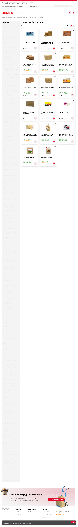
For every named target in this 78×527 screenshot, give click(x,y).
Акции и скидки (19, 512)
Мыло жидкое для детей (11, 98)
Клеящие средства (7, 239)
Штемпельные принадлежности (10, 470)
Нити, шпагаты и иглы (8, 318)
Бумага (5, 43)
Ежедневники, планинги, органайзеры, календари (9, 198)
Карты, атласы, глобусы (8, 226)
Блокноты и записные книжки (9, 37)
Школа (4, 466)
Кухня (4, 271)
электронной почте (31, 498)
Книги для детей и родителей (10, 247)
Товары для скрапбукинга (9, 430)
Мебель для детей (7, 278)
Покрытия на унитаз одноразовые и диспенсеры (9, 359)
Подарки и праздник (7, 352)
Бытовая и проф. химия (8, 52)
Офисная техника (7, 331)
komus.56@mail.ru (34, 6)
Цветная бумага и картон (9, 461)
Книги (4, 244)
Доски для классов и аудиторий (10, 193)
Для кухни (5, 182)
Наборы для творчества (8, 308)
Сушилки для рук (8, 145)
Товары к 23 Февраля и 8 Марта (10, 433)
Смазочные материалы (8, 392)
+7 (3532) (22, 2)
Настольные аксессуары (8, 315)
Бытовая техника (7, 55)
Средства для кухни (7, 397)
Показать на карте (60, 514)
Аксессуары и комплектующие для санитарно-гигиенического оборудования (12, 71)
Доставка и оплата (31, 511)
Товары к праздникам (8, 435)
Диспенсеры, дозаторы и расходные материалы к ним (9, 174)
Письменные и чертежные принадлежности (9, 349)
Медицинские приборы (8, 293)
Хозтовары (5, 447)
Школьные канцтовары (8, 468)
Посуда (5, 362)
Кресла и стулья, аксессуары (9, 266)
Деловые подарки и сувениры (10, 157)
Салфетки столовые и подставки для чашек (9, 139)
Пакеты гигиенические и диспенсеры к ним (10, 118)
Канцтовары (6, 220)
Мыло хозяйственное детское (10, 109)
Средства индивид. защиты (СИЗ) (10, 402)
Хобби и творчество (7, 442)
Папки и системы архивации (9, 337)
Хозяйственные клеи (8, 451)
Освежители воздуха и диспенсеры (8, 325)
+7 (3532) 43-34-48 (23, 3)
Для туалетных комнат (8, 185)
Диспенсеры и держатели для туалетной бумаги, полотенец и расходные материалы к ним (11, 76)
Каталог (17, 511)
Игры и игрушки (6, 202)
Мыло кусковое (9, 100)
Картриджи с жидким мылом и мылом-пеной (12, 92)
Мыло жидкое (9, 95)
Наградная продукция (8, 310)
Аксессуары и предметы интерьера (8, 32)
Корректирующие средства (9, 259)
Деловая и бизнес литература (10, 152)
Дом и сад (5, 191)
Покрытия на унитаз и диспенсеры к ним (9, 122)
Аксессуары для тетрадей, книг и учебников (10, 28)
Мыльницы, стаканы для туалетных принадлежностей (11, 114)
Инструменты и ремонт (8, 210)
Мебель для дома (7, 280)
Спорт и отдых (6, 395)
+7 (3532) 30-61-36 (47, 514)
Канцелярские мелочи (8, 215)
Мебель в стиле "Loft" (8, 275)
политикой (22, 523)
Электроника (6, 473)
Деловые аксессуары (8, 155)
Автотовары (6, 25)
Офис (4, 328)
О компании (18, 514)
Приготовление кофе (8, 365)
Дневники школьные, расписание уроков (10, 188)
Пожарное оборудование (9, 356)
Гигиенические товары (8, 64)
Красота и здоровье (7, 264)
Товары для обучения (8, 425)
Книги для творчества (8, 249)
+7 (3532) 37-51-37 (46, 511)
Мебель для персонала (8, 282)
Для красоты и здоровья (8, 180)
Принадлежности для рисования (10, 367)
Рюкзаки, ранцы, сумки (8, 383)
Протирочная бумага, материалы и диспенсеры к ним (11, 131)
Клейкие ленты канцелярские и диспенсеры (10, 233)
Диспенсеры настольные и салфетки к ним (11, 80)
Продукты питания (7, 374)
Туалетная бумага (9, 148)
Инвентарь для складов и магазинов (9, 207)
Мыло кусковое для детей (11, 103)
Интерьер (5, 212)
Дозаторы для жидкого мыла (11, 88)
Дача (4, 150)
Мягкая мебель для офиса (9, 306)
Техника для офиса (7, 418)
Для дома (5, 177)
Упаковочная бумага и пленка (10, 440)
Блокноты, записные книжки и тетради (10, 40)
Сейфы (4, 388)
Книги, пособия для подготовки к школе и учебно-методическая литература (10, 253)
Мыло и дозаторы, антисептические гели (10, 84)
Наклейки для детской (8, 313)
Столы (4, 406)
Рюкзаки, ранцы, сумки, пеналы (10, 385)
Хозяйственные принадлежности (10, 454)
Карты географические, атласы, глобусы (10, 223)
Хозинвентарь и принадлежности (10, 444)
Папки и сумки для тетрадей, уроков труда (9, 342)
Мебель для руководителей (9, 285)
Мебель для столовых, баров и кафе (10, 288)
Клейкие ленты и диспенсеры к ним (10, 229)
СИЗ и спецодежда (7, 390)
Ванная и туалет (7, 59)
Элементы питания (7, 480)
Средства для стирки (8, 399)
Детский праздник (7, 169)
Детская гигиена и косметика (10, 164)
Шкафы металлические (8, 463)
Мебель (5, 273)
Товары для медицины (8, 423)
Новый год (5, 320)
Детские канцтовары (8, 167)
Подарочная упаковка (8, 354)
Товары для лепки (7, 421)
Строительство (6, 409)
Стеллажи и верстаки (8, 404)
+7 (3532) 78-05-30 (47, 512)
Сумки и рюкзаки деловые (9, 411)
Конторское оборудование (9, 256)
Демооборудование (7, 159)
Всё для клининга (7, 62)
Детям (4, 171)
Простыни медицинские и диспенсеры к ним (10, 126)
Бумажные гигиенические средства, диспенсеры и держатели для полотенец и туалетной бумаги (9, 48)
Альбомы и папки (7, 35)
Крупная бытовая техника (9, 268)
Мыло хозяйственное (39, 17)
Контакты (18, 515)
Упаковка (5, 437)
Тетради (5, 416)
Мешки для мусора (7, 296)
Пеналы (5, 345)
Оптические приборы (8, 322)
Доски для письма (7, 195)
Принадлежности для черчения (10, 370)
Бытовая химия (6, 57)
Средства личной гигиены (10, 143)
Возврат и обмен (31, 512)
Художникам (6, 456)
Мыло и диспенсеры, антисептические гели (8, 303)
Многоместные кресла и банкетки (8, 299)
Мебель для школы (7, 291)
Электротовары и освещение (9, 475)
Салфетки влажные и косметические (9, 135)
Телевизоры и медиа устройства (10, 414)
